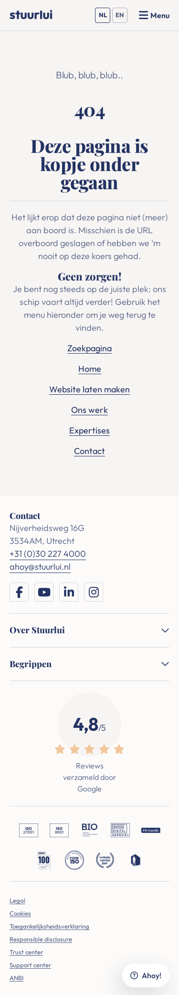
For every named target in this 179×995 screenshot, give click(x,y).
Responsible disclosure (41, 939)
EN (121, 17)
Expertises (89, 430)
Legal (17, 900)
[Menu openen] (154, 15)
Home (89, 368)
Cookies (20, 913)
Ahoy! (145, 975)
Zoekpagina (89, 348)
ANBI (16, 978)
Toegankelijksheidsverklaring (49, 926)
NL (105, 17)
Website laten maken (89, 389)
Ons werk (89, 409)
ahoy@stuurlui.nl (40, 566)
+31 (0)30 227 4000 (48, 553)
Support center (30, 965)
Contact (89, 450)
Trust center (26, 952)
